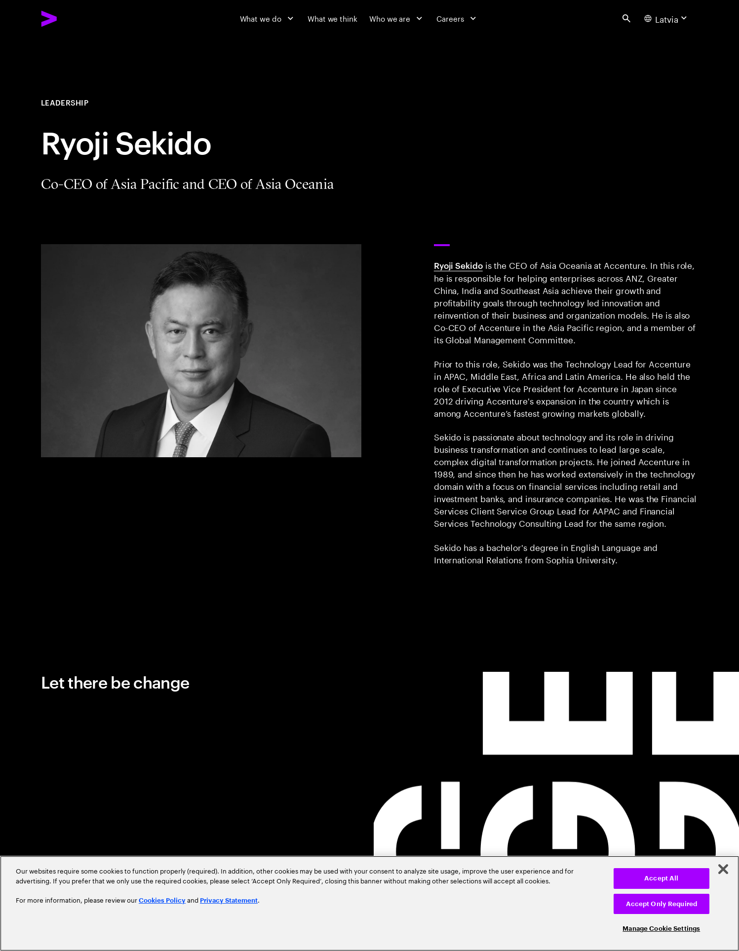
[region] (369, 903)
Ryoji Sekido (458, 265)
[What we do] (268, 18)
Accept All (661, 878)
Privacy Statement (229, 900)
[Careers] (457, 18)
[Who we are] (396, 18)
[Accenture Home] (72, 18)
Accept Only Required (662, 904)
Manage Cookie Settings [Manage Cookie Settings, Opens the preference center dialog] (661, 928)
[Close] (723, 869)
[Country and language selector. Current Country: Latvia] (667, 18)
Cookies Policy (162, 900)
